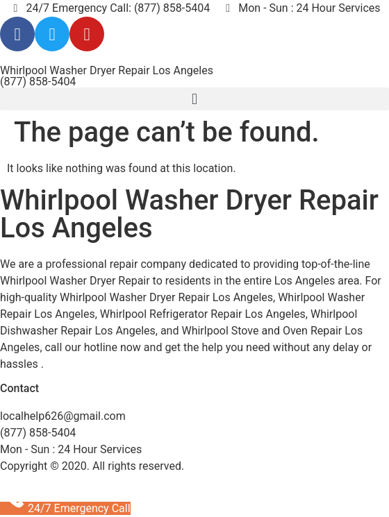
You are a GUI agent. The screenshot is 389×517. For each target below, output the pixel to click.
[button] (194, 98)
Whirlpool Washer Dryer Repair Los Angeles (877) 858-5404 (106, 76)
